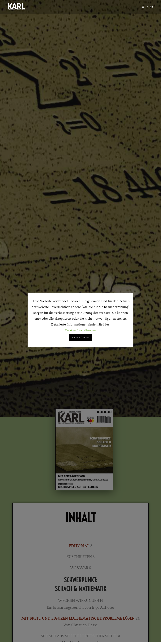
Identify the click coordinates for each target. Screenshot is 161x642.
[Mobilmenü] (147, 6)
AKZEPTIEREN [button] (80, 337)
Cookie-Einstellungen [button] (80, 330)
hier (106, 324)
